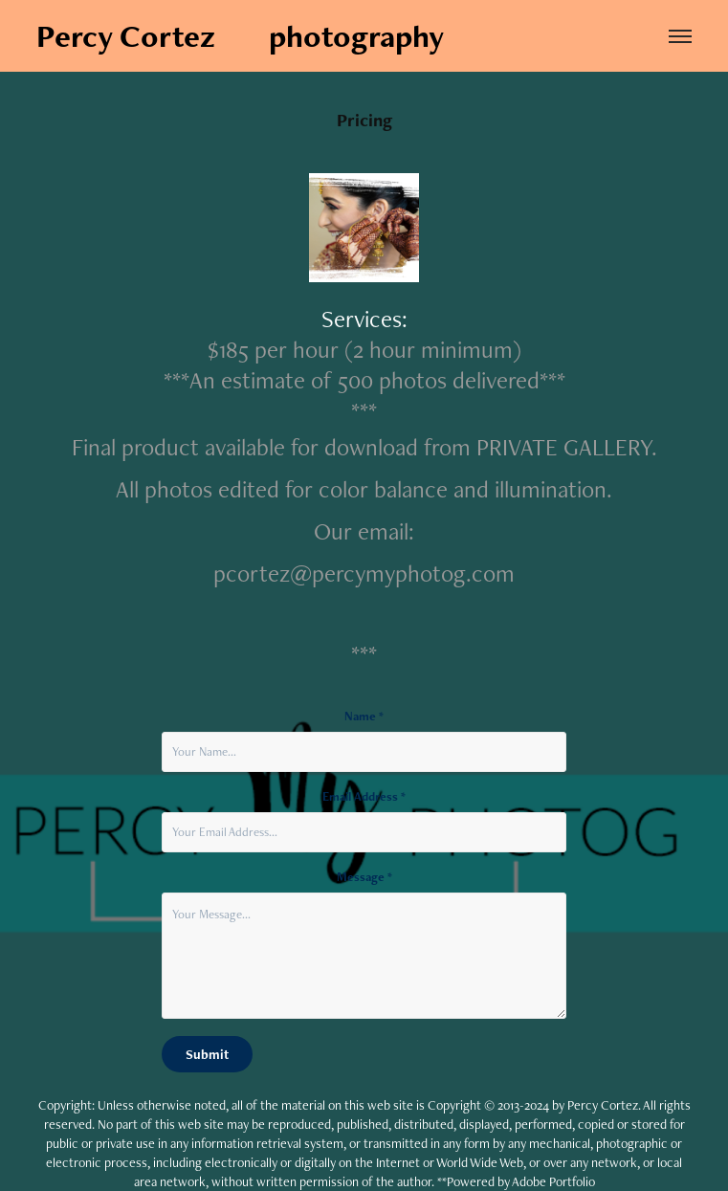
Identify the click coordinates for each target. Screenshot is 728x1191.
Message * (364, 877)
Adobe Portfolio (553, 1181)
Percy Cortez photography (240, 35)
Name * (364, 716)
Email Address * (364, 797)
